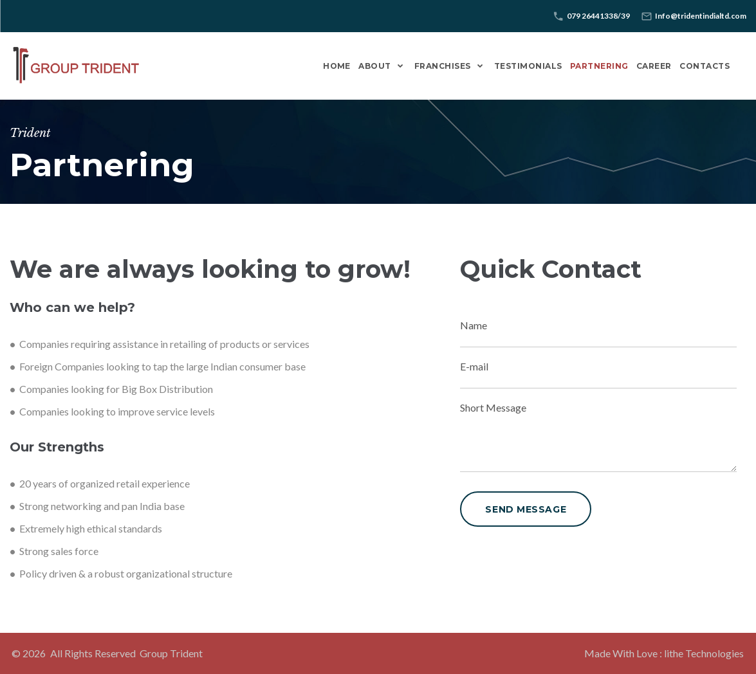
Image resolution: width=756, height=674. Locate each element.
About (374, 66)
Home (337, 66)
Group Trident (171, 653)
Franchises (442, 66)
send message (525, 509)
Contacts (704, 66)
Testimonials (528, 66)
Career (654, 66)
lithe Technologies (704, 653)
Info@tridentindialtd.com (700, 16)
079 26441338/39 (598, 16)
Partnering (599, 66)
